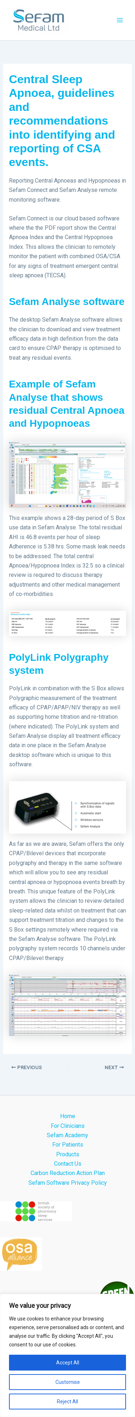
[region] (67, 1355)
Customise (67, 1382)
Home (67, 1116)
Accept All (67, 1363)
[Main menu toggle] (120, 20)
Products (67, 1154)
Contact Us (67, 1163)
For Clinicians (68, 1125)
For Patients (67, 1144)
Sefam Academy (67, 1135)
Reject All (67, 1401)
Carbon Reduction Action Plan (68, 1173)
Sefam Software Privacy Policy (67, 1182)
